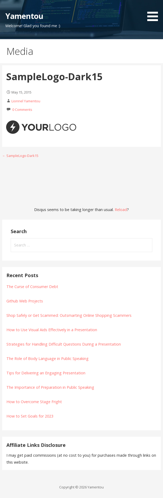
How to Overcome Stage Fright (34, 401)
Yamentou (24, 16)
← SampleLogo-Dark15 (20, 155)
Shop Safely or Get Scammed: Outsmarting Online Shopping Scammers (69, 315)
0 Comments (22, 109)
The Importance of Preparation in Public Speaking (50, 387)
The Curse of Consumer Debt (32, 286)
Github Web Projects (24, 300)
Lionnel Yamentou (25, 101)
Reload (121, 209)
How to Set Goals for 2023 (29, 416)
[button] (154, 11)
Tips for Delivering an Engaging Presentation (45, 372)
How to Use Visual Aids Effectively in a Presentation (51, 329)
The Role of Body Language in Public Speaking (47, 358)
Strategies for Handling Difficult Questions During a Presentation (63, 344)
